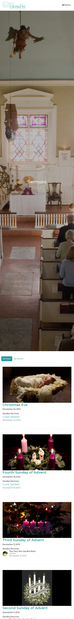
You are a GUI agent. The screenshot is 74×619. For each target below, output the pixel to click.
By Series (18, 359)
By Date (7, 359)
